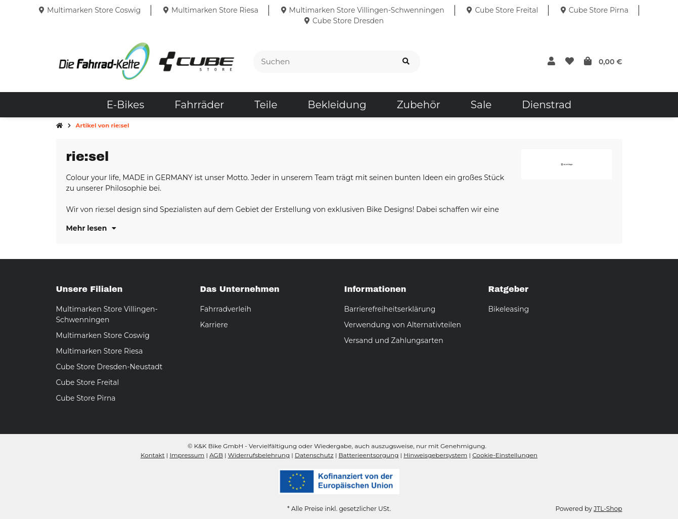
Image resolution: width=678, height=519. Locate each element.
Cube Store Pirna (86, 398)
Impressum (186, 455)
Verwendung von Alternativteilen (402, 324)
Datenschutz (314, 455)
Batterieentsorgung (369, 455)
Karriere (214, 324)
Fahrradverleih (225, 309)
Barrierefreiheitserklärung (390, 309)
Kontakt (153, 455)
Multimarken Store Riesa (99, 351)
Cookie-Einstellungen (504, 455)
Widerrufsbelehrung (259, 455)
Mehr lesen (91, 228)
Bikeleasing (508, 309)
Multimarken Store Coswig (103, 335)
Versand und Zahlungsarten (393, 340)
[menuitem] (125, 104)
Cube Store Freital (87, 382)
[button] (551, 61)
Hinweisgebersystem (435, 455)
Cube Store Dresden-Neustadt (109, 366)
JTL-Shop (608, 508)
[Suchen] (322, 62)
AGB (216, 455)
